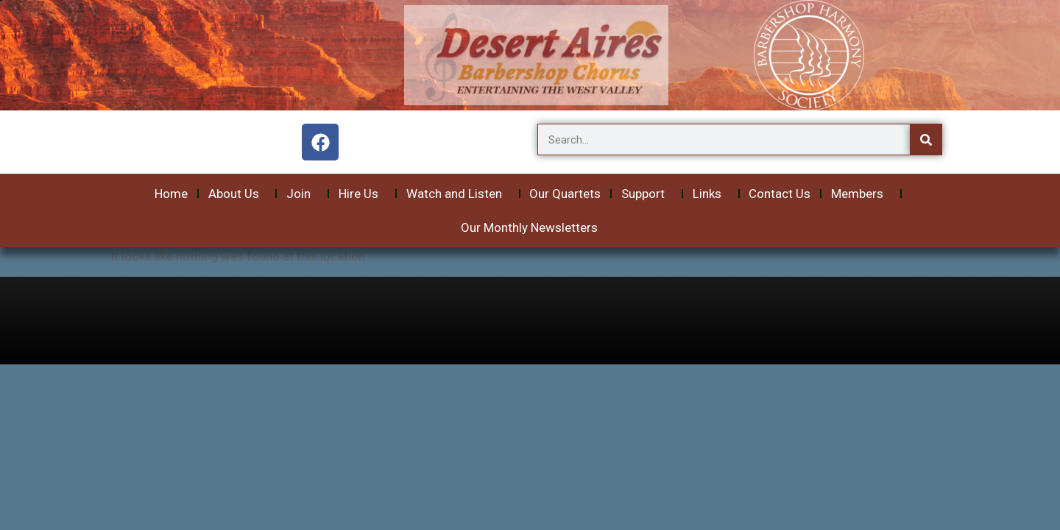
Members (861, 193)
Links (711, 193)
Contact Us (779, 193)
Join (302, 193)
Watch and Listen (457, 193)
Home (171, 193)
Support (646, 193)
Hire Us (362, 193)
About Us (237, 193)
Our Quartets (565, 193)
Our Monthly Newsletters (529, 227)
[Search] (925, 139)
